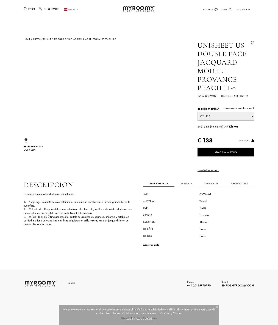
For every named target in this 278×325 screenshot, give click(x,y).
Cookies (177, 313)
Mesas (179, 23)
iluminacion (159, 23)
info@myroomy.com (238, 285)
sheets (37, 39)
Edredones (89, 23)
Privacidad (164, 313)
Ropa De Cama (134, 23)
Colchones (43, 23)
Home (27, 39)
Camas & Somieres (110, 23)
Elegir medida (226, 108)
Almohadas (66, 23)
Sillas (194, 23)
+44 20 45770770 (199, 285)
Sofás (208, 23)
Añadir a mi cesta (226, 152)
